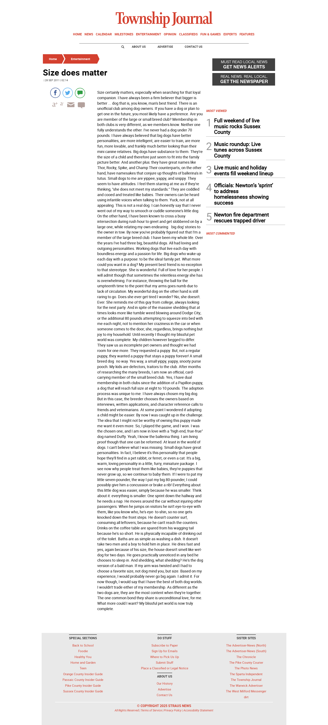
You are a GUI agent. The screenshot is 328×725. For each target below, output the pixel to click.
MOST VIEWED (216, 111)
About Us (139, 47)
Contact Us (193, 47)
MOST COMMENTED (220, 233)
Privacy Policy (173, 710)
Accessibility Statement (198, 710)
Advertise (165, 47)
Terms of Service (151, 710)
